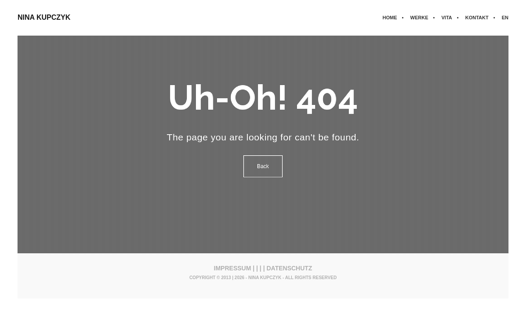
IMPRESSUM (232, 268)
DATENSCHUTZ (289, 268)
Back (263, 166)
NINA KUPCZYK (44, 17)
